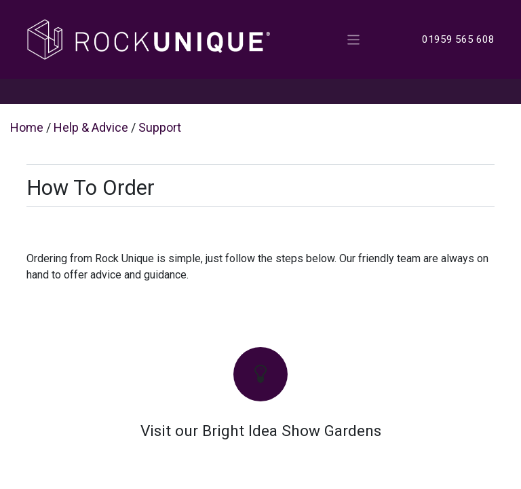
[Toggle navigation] (354, 39)
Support (159, 127)
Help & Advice (91, 127)
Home (26, 127)
